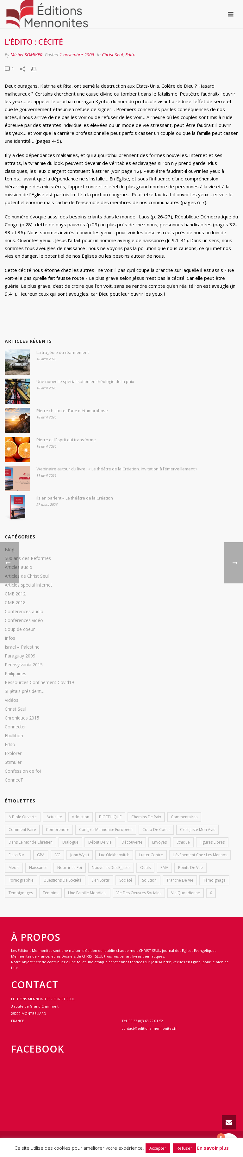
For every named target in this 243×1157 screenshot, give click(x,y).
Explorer (13, 753)
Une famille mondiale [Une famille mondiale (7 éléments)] (87, 893)
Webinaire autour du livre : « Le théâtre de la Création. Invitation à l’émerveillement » (116, 469)
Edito (130, 55)
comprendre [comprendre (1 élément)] (57, 829)
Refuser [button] (184, 1148)
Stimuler (13, 762)
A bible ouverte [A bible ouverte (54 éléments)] (23, 817)
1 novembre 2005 (76, 55)
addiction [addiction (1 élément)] (80, 817)
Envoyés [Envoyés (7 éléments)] (159, 842)
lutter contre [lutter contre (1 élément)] (151, 855)
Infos (10, 638)
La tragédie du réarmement (62, 352)
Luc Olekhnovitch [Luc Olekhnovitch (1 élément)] (114, 855)
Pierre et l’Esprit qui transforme (66, 440)
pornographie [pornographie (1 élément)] (21, 880)
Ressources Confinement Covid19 (39, 682)
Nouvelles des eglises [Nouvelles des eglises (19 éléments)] (111, 867)
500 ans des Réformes (28, 558)
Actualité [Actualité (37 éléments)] (54, 817)
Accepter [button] (157, 1148)
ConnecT (14, 780)
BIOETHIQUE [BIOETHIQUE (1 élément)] (110, 817)
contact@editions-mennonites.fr (149, 1028)
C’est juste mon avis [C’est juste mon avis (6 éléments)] (197, 829)
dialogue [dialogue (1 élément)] (70, 842)
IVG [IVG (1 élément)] (57, 855)
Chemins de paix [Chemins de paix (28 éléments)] (146, 817)
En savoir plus (213, 1148)
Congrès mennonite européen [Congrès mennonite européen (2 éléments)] (106, 829)
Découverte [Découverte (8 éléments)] (132, 842)
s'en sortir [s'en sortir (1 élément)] (100, 880)
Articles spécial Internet (28, 585)
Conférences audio (24, 611)
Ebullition (14, 736)
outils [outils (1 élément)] (145, 867)
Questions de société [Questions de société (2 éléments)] (62, 880)
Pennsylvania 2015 (24, 665)
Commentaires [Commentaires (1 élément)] (184, 817)
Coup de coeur (20, 629)
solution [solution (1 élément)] (149, 880)
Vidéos (11, 700)
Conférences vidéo (24, 620)
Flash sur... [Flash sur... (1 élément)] (18, 855)
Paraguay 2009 (20, 656)
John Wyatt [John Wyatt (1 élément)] (79, 855)
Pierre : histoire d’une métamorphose (72, 410)
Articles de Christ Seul (27, 576)
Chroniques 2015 (22, 718)
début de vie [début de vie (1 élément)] (100, 842)
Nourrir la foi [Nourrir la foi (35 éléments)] (69, 867)
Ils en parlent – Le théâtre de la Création (74, 498)
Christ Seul (112, 55)
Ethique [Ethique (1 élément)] (183, 842)
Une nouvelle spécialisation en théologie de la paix (85, 381)
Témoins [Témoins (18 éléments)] (50, 893)
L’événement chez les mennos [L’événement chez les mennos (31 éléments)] (200, 855)
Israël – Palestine (22, 647)
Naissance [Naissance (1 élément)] (38, 867)
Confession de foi (23, 771)
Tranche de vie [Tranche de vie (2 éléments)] (179, 880)
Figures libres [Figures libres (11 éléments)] (212, 842)
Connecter (15, 727)
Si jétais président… (24, 691)
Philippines (15, 673)
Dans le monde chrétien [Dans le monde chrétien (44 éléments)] (31, 842)
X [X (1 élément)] (211, 893)
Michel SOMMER (26, 55)
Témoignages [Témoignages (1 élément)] (21, 893)
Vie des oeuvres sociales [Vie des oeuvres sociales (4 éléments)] (138, 893)
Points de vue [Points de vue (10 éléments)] (190, 867)
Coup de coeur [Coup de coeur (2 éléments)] (156, 829)
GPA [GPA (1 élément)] (41, 855)
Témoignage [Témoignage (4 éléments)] (214, 880)
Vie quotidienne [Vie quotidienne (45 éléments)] (185, 893)
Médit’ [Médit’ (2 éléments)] (14, 867)
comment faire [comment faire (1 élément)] (22, 829)
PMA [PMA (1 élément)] (164, 867)
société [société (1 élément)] (125, 880)
